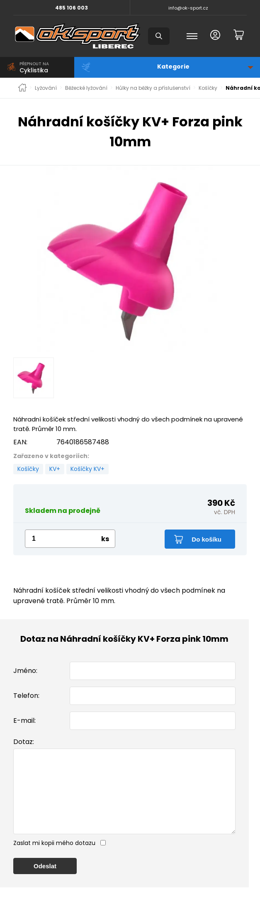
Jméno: (25, 670)
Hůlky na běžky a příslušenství (153, 88)
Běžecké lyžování (86, 88)
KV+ (54, 469)
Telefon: (26, 695)
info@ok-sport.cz (188, 8)
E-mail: (24, 720)
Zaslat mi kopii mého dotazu (54, 859)
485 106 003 (71, 7)
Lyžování (46, 88)
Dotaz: (23, 741)
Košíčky (208, 88)
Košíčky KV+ (87, 469)
